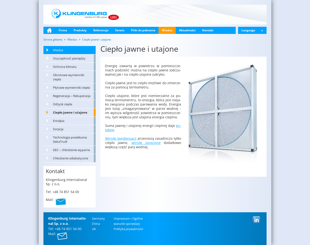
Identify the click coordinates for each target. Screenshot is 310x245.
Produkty (80, 30)
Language (252, 30)
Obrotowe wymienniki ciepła (68, 77)
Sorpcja (58, 129)
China (96, 224)
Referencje (100, 30)
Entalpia (58, 121)
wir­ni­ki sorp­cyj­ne (146, 142)
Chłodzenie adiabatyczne (70, 158)
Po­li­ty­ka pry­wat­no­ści (128, 229)
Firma (63, 30)
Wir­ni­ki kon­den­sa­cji (120, 138)
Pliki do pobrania (143, 30)
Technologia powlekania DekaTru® (70, 139)
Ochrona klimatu (65, 67)
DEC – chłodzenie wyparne (71, 150)
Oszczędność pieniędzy (69, 58)
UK (94, 229)
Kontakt (207, 30)
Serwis (119, 30)
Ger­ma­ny (98, 218)
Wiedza (167, 30)
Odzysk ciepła (62, 104)
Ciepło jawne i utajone (70, 112)
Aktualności (187, 30)
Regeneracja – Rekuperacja (71, 96)
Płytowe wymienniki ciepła (71, 87)
